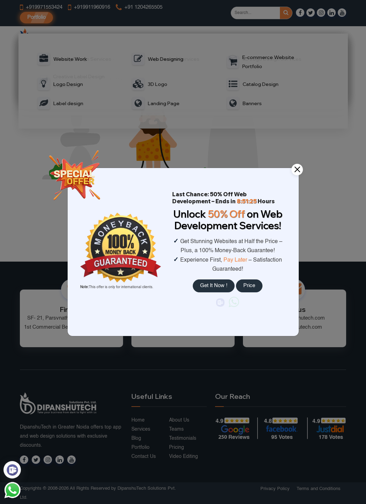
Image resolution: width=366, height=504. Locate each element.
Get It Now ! (213, 285)
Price (249, 285)
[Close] (297, 169)
